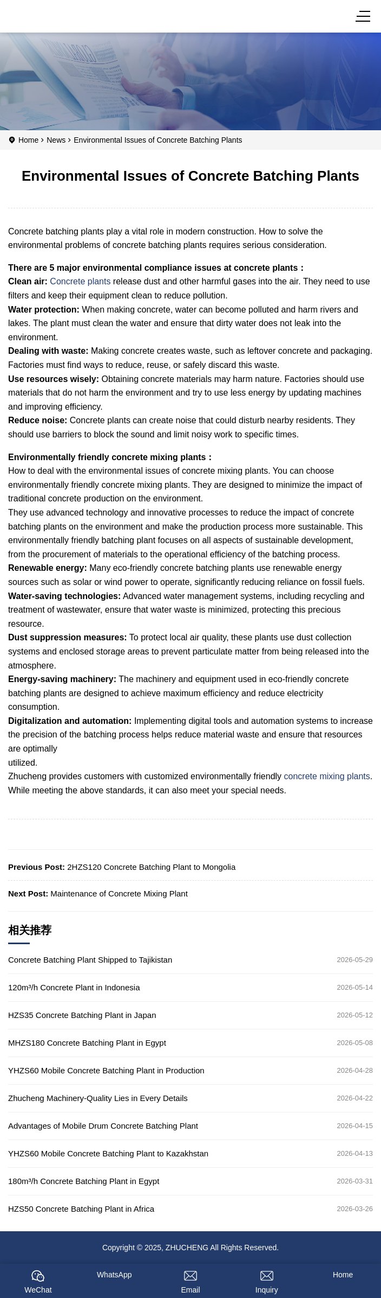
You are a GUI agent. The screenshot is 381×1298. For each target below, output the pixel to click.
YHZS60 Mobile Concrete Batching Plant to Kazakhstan (108, 1153)
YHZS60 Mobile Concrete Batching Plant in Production (106, 1070)
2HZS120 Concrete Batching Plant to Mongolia (151, 866)
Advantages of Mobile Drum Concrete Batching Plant (103, 1125)
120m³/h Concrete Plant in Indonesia (74, 987)
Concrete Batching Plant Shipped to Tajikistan (90, 959)
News (56, 140)
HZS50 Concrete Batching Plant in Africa (81, 1208)
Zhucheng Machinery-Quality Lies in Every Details (98, 1098)
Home (28, 140)
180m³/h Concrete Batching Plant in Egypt (83, 1181)
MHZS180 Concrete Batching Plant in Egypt (87, 1042)
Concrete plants (80, 281)
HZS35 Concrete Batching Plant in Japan (82, 1015)
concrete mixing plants (327, 776)
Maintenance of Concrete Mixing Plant (118, 893)
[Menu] (365, 16)
